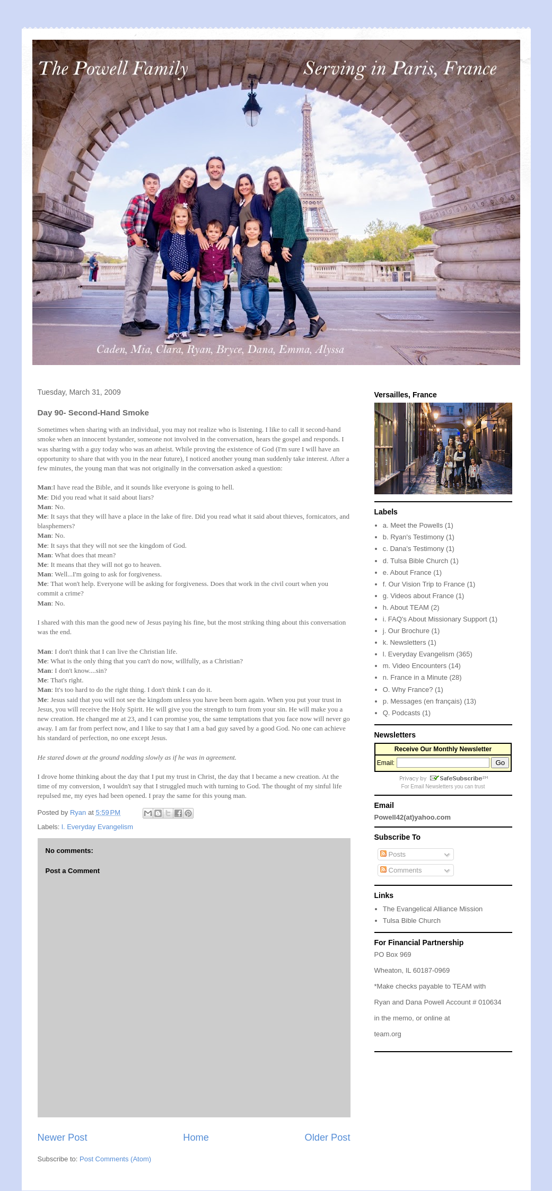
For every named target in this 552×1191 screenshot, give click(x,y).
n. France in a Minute (415, 677)
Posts (393, 854)
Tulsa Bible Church (412, 921)
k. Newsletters (404, 642)
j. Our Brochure (406, 631)
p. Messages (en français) (422, 701)
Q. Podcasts (401, 713)
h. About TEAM (406, 607)
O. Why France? (408, 690)
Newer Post (62, 1137)
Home (196, 1137)
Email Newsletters (431, 786)
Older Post (328, 1137)
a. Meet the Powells (413, 525)
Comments (401, 870)
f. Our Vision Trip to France (424, 584)
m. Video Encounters (414, 666)
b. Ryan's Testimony (413, 537)
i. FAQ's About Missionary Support (435, 619)
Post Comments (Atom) (115, 1159)
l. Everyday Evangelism (97, 827)
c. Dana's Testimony (413, 549)
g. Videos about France (418, 596)
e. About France (407, 572)
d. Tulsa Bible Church (416, 561)
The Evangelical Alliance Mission (433, 909)
